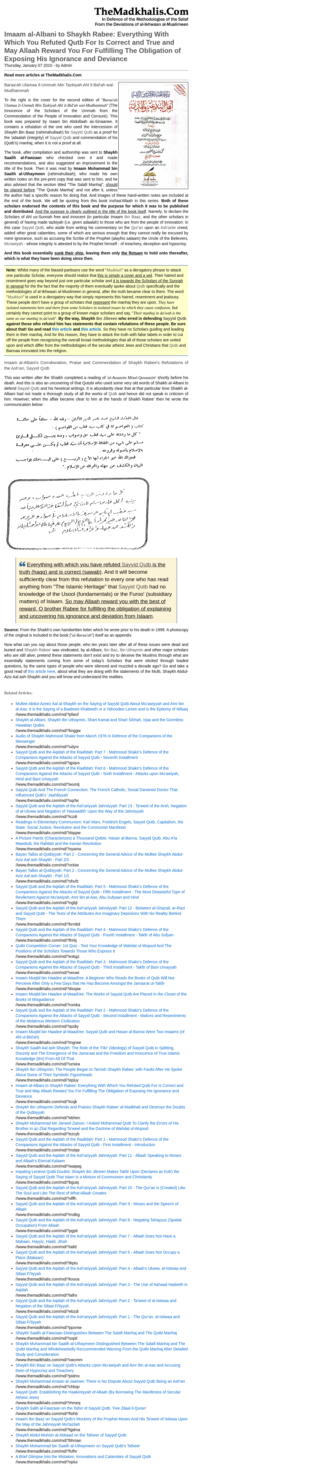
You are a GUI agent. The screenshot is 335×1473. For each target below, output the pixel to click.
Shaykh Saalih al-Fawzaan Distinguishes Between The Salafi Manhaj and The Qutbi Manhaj (96, 1333)
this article (62, 329)
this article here (41, 671)
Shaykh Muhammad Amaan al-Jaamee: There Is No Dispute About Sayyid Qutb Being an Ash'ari (100, 1381)
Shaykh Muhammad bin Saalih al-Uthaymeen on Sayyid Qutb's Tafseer (78, 1446)
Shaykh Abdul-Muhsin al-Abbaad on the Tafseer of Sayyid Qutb (71, 1435)
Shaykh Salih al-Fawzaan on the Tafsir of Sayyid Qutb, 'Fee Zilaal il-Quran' (81, 1408)
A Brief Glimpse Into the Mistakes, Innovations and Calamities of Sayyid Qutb (83, 1456)
